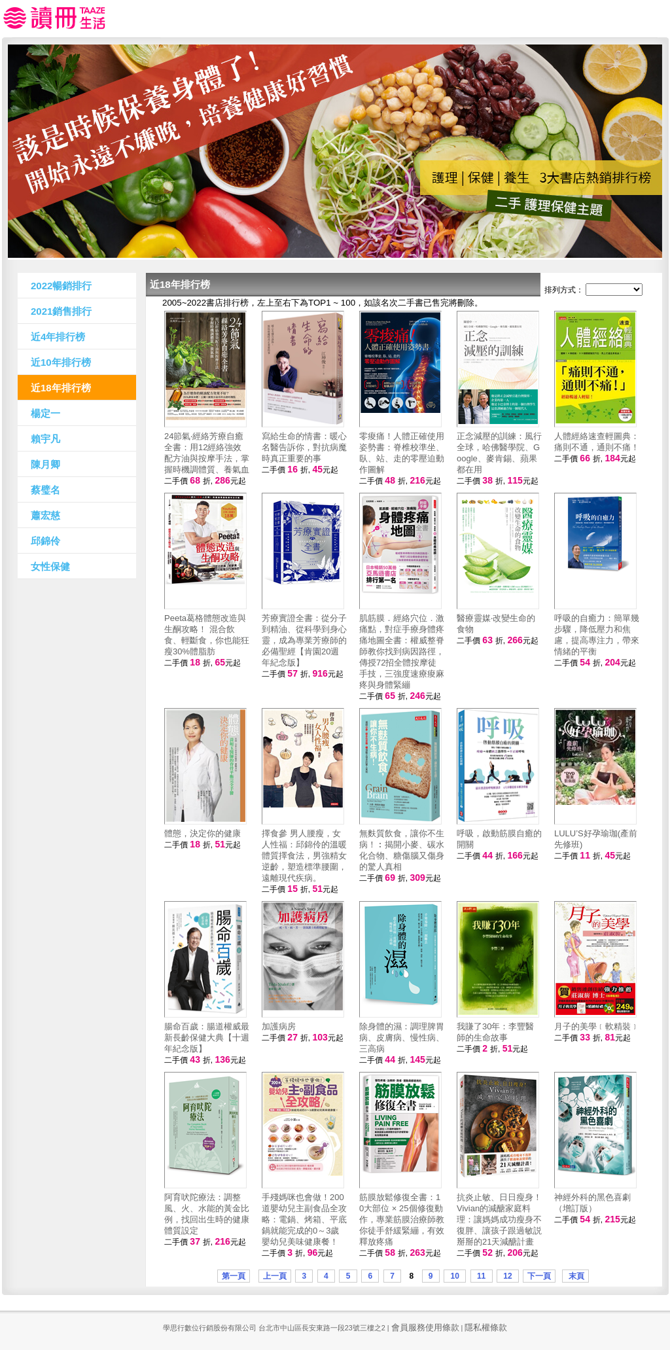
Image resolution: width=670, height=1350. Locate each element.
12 (507, 1276)
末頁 (575, 1276)
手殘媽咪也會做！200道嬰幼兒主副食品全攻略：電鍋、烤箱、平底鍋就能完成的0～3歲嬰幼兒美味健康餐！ (304, 1219)
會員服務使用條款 (425, 1327)
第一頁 (233, 1276)
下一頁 (539, 1276)
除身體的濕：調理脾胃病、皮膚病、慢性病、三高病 (401, 1037)
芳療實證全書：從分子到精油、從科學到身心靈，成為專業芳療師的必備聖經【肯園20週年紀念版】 (304, 640)
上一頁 (275, 1276)
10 (454, 1276)
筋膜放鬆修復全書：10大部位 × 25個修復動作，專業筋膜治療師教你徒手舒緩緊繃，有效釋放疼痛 (401, 1219)
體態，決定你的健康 (202, 833)
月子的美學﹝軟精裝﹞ (596, 1026)
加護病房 (279, 1026)
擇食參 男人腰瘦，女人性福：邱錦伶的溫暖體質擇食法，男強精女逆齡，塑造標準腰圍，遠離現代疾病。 (304, 855)
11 (481, 1276)
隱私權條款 (486, 1327)
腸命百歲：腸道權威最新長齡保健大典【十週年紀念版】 (206, 1037)
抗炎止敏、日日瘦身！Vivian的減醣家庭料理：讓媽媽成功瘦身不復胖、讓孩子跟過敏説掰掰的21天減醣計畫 (499, 1219)
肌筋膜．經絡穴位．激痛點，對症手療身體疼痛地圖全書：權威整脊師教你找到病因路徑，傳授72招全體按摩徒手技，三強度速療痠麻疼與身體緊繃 (401, 651)
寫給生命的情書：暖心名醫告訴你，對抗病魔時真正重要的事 (304, 447)
